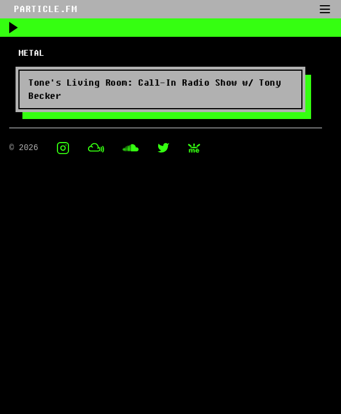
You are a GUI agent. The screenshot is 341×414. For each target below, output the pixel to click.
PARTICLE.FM (45, 9)
